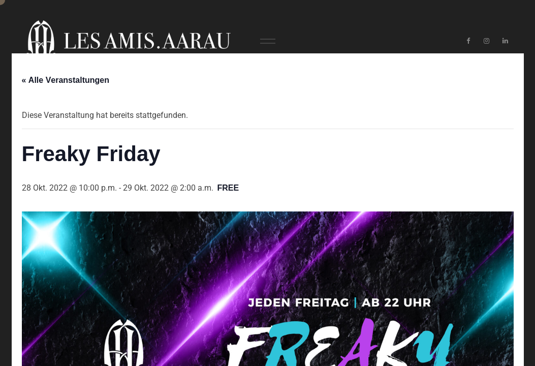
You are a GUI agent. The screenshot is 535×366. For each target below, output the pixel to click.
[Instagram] (487, 41)
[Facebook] (468, 41)
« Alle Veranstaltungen (66, 80)
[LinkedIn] (505, 41)
